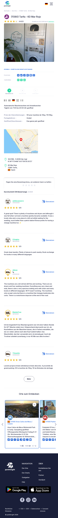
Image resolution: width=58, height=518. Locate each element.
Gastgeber (26, 477)
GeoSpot (42, 480)
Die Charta (26, 473)
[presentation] (7, 42)
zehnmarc (51, 21)
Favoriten (22, 91)
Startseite (7, 11)
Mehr (29, 379)
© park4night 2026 (11, 514)
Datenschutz (35, 509)
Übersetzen (48, 201)
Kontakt (35, 91)
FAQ (23, 482)
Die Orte (14, 11)
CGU (22, 509)
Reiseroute (9, 91)
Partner (41, 475)
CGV (27, 509)
